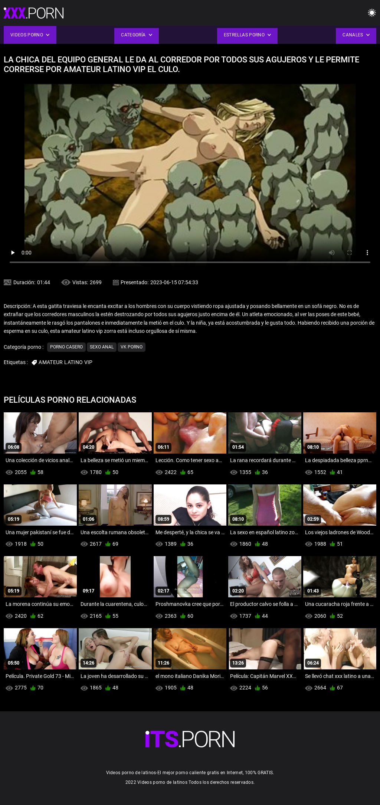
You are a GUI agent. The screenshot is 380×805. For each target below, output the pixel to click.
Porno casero (66, 347)
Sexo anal (102, 347)
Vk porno (131, 347)
